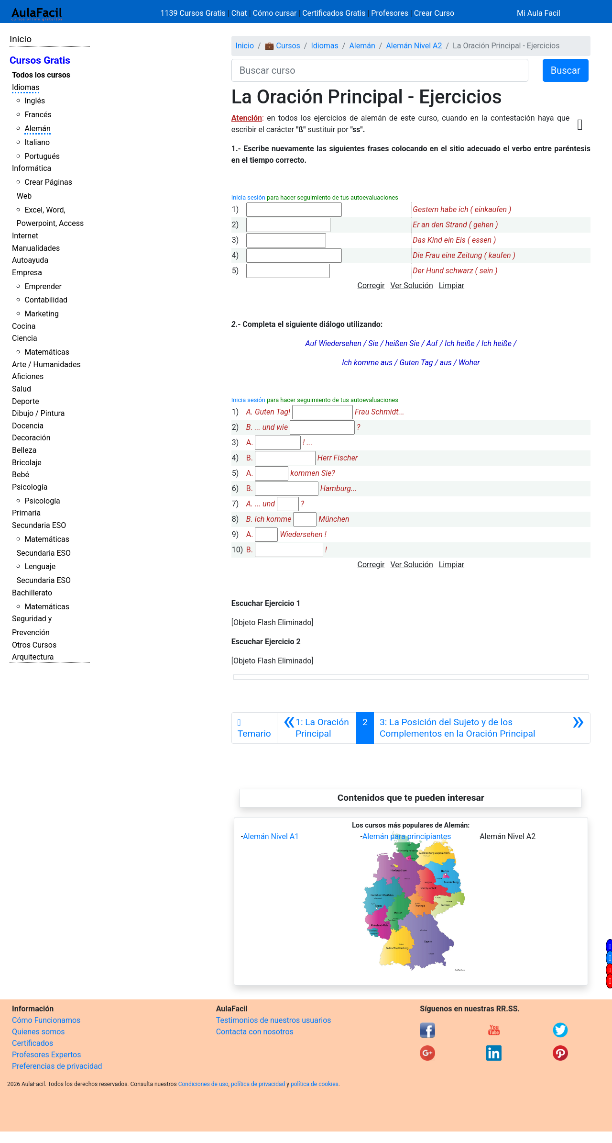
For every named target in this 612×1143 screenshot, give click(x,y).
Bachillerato (32, 592)
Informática (31, 168)
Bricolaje (27, 462)
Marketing (41, 313)
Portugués (42, 156)
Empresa (27, 272)
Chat (239, 13)
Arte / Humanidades (46, 364)
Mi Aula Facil (538, 13)
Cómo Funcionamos (46, 1020)
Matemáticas (46, 352)
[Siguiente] (481, 728)
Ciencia (24, 338)
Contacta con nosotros (255, 1031)
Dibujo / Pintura (38, 413)
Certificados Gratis (333, 13)
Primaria (26, 512)
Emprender (43, 286)
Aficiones (28, 376)
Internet (25, 235)
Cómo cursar (275, 13)
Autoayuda (30, 260)
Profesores (389, 13)
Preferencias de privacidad (57, 1066)
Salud (21, 388)
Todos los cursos (41, 74)
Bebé (20, 474)
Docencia (28, 425)
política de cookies (315, 1084)
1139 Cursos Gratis (194, 13)
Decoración (31, 437)
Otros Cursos (34, 645)
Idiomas (25, 87)
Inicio (21, 39)
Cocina (23, 326)
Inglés (34, 100)
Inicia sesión (248, 197)
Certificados (32, 1043)
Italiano (37, 142)
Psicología (29, 487)
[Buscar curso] (379, 70)
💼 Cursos (282, 45)
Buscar (565, 70)
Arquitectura (33, 656)
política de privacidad (258, 1084)
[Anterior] (317, 728)
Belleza (24, 450)
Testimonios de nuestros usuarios (273, 1020)
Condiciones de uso (203, 1084)
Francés (37, 114)
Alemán (37, 128)
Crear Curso (434, 13)
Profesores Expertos (46, 1054)
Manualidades (36, 248)
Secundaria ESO (39, 525)
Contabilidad (45, 299)
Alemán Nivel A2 (414, 45)
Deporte (25, 401)
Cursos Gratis (40, 60)
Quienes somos (38, 1031)
